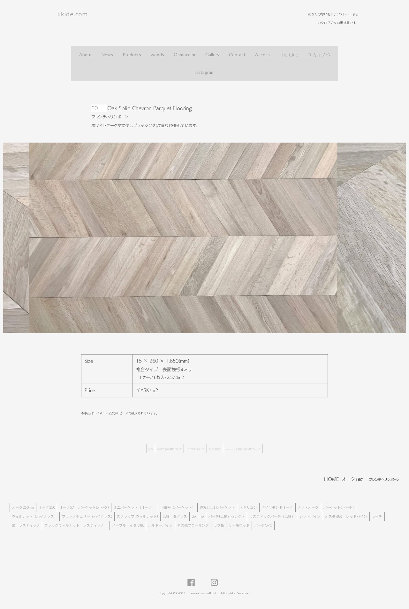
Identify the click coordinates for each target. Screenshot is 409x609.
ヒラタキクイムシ (195, 449)
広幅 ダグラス (175, 516)
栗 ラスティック (26, 525)
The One (288, 54)
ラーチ (377, 516)
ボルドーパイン (160, 525)
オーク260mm (23, 507)
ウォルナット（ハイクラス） (34, 516)
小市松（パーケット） (177, 507)
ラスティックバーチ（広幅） (272, 516)
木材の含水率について (169, 449)
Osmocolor (185, 54)
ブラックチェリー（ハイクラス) (87, 516)
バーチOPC (263, 525)
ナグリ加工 (214, 449)
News (107, 54)
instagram (205, 72)
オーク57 (66, 507)
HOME (331, 479)
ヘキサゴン (248, 507)
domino (198, 516)
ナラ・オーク (308, 507)
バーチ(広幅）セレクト (226, 516)
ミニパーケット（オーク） (134, 507)
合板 (150, 449)
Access (262, 54)
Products (132, 54)
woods (157, 54)
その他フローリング (193, 525)
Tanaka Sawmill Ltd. (203, 593)
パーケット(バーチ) (338, 507)
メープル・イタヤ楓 (128, 525)
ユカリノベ (319, 54)
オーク (348, 479)
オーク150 (47, 507)
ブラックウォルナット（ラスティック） (76, 525)
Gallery (212, 54)
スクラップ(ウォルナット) (137, 516)
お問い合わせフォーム (248, 449)
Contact (237, 54)
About (85, 54)
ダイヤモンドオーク (277, 507)
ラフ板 (219, 525)
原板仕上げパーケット (217, 507)
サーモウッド (239, 525)
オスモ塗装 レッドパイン (346, 516)
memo (228, 449)
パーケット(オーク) (93, 507)
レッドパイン (310, 516)
